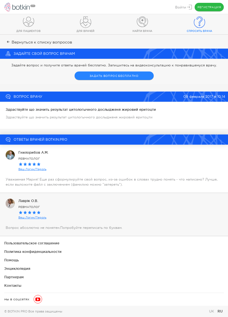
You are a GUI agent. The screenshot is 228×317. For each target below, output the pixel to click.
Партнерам (14, 277)
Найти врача (142, 31)
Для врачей (85, 31)
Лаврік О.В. (28, 201)
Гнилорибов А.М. (33, 152)
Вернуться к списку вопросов (39, 42)
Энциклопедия (17, 268)
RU (220, 311)
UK (212, 311)
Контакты (12, 285)
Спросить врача (199, 31)
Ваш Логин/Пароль (32, 169)
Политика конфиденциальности (33, 251)
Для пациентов (28, 31)
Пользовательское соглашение (31, 243)
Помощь (11, 260)
